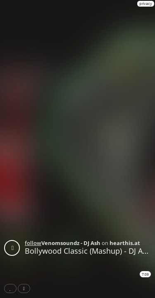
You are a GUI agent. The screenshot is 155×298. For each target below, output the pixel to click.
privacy (145, 3)
